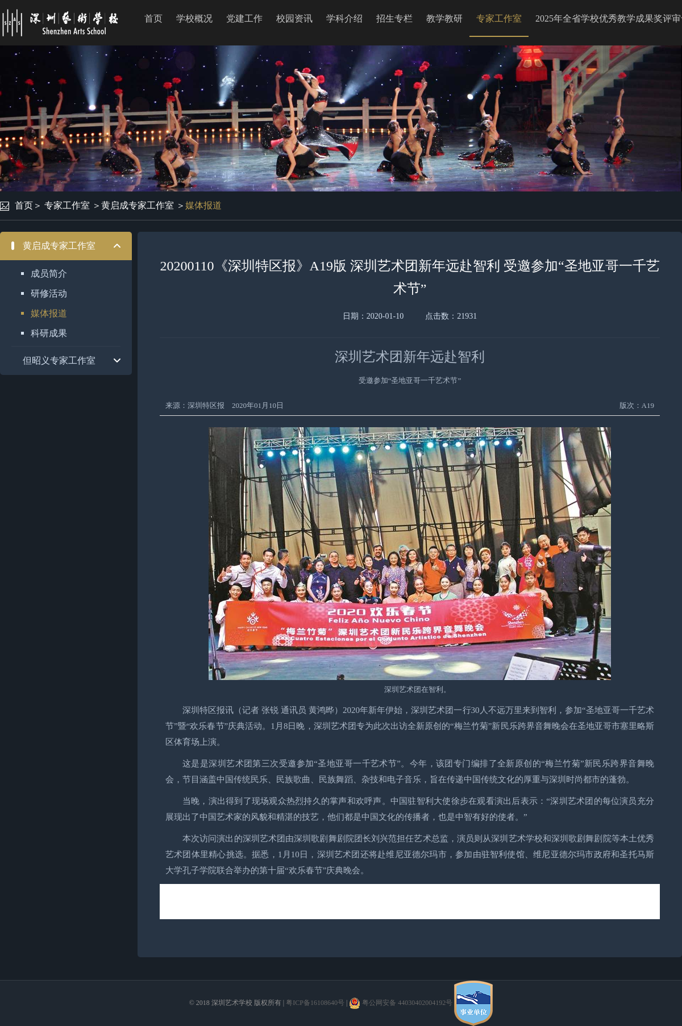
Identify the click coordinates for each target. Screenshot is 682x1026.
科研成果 (49, 333)
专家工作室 (499, 18)
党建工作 (244, 18)
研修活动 (49, 293)
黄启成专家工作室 (137, 205)
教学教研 (444, 18)
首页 (153, 18)
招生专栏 (394, 18)
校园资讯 (294, 18)
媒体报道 (203, 205)
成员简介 (49, 273)
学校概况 (194, 18)
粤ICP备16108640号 (315, 1003)
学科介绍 (344, 18)
